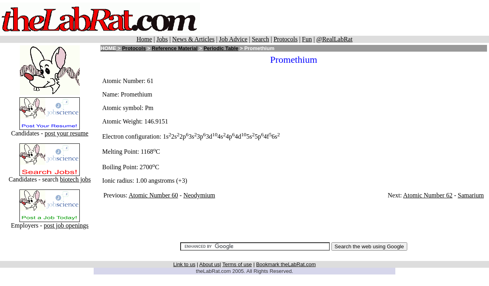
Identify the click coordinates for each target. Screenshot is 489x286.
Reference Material (175, 48)
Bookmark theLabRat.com (286, 264)
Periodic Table (221, 48)
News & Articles (193, 39)
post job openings (66, 225)
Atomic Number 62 (427, 195)
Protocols (285, 39)
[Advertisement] (344, 18)
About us (209, 264)
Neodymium (199, 195)
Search (260, 39)
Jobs (161, 39)
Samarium (471, 195)
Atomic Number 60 (153, 195)
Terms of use (237, 264)
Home (144, 39)
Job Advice (233, 39)
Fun (307, 39)
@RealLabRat (334, 39)
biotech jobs (75, 179)
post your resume (66, 133)
